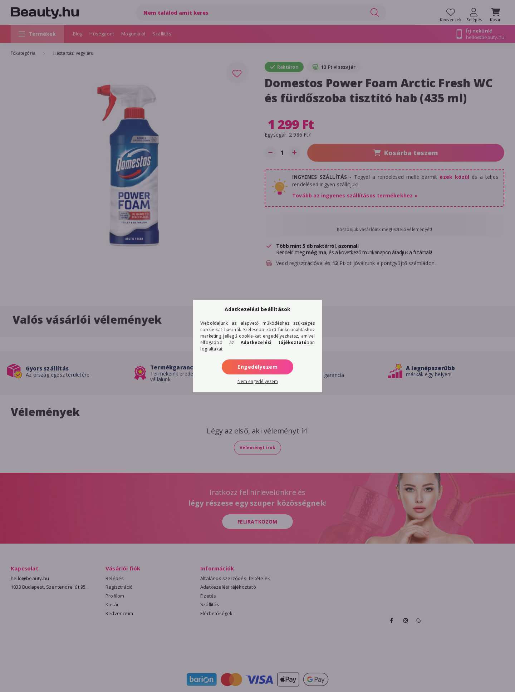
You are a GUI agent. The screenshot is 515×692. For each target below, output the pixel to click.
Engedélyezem (257, 366)
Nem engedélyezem (257, 381)
